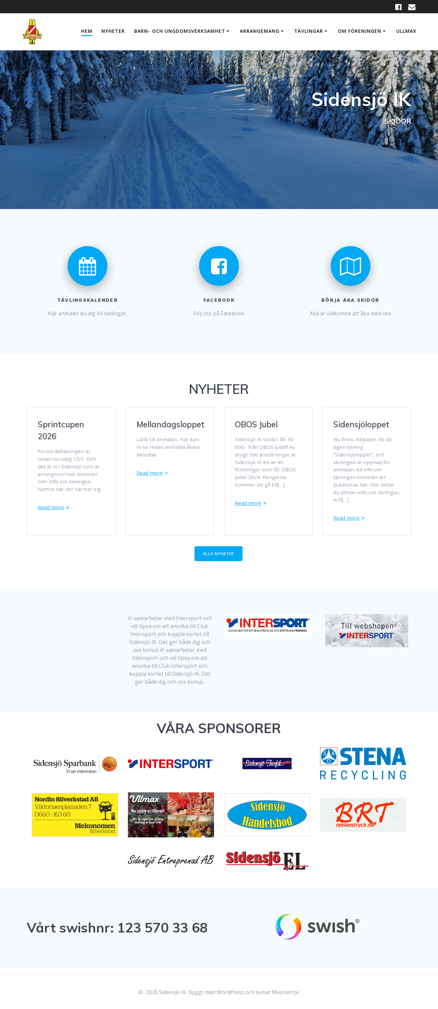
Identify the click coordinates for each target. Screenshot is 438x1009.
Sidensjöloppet (361, 424)
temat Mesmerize (277, 992)
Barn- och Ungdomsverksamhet (179, 31)
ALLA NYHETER (218, 560)
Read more (51, 509)
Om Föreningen (359, 31)
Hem (86, 31)
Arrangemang (259, 31)
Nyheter (113, 31)
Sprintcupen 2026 (61, 430)
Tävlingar (308, 31)
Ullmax (406, 31)
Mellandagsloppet (170, 424)
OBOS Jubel (256, 424)
